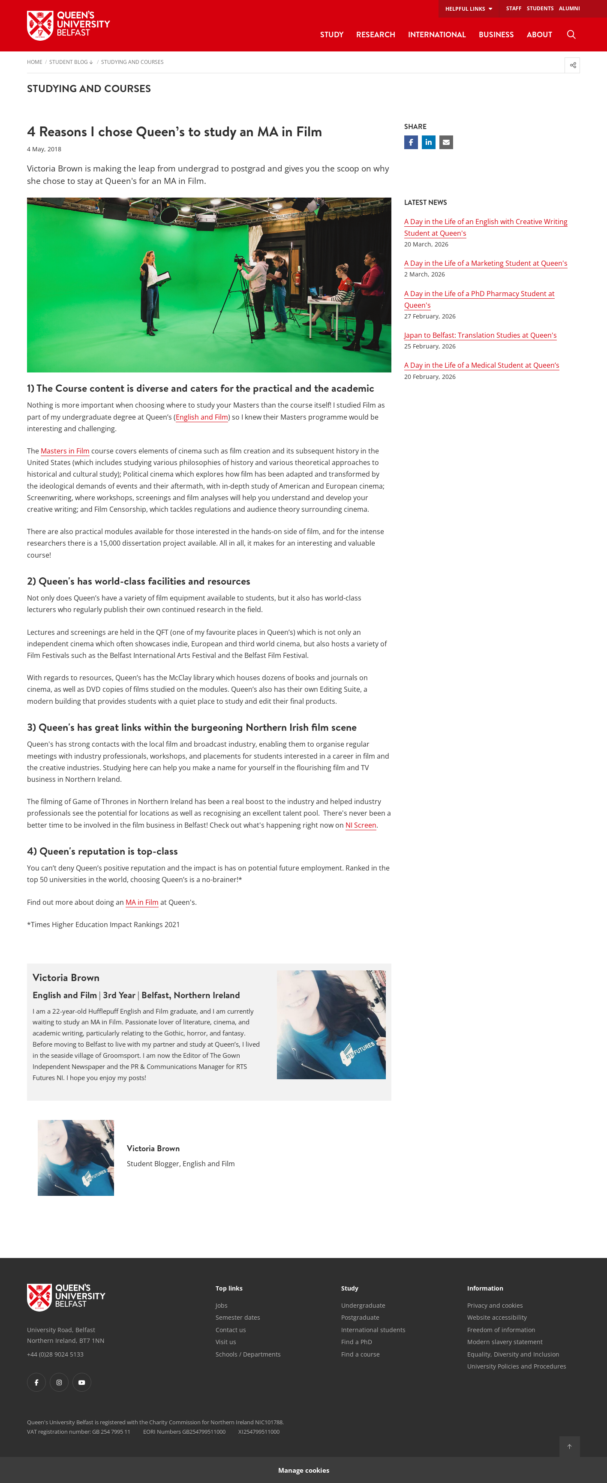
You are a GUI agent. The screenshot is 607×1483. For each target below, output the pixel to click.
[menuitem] (571, 34)
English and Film (202, 417)
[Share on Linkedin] (429, 142)
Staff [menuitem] (514, 8)
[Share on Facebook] (411, 142)
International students (373, 1330)
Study (349, 1288)
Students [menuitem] (540, 8)
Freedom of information (501, 1330)
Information (485, 1288)
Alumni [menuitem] (569, 8)
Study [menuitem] (331, 34)
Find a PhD (356, 1342)
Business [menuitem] (496, 34)
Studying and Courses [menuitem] (132, 63)
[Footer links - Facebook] (36, 1382)
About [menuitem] (539, 34)
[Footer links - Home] (66, 1298)
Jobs (222, 1305)
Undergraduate (363, 1305)
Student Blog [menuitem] (68, 63)
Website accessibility (497, 1317)
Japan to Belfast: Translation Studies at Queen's (480, 335)
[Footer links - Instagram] (59, 1382)
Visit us (226, 1342)
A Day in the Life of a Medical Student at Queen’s (481, 365)
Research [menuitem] (375, 34)
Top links (229, 1288)
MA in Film (142, 902)
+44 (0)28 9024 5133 (55, 1354)
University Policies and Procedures (516, 1366)
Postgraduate (360, 1317)
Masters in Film (65, 451)
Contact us (231, 1330)
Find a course (360, 1354)
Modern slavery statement (505, 1342)
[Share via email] (446, 142)
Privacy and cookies (495, 1305)
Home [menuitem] (34, 63)
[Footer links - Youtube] (81, 1382)
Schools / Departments (248, 1354)
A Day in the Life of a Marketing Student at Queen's (486, 263)
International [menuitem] (437, 34)
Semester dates (238, 1317)
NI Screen (361, 825)
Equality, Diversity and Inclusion (513, 1354)
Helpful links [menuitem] (465, 8)
